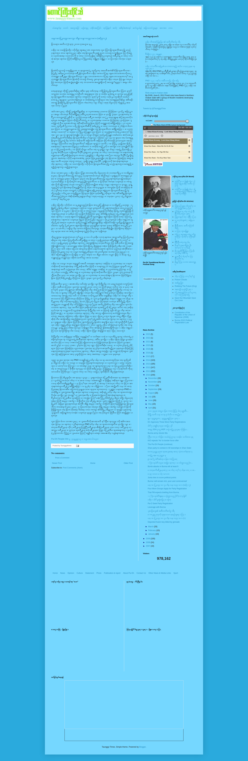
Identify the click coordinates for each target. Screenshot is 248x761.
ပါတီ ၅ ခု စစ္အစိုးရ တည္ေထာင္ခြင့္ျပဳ (160, 426)
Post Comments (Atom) (73, 468)
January (151, 534)
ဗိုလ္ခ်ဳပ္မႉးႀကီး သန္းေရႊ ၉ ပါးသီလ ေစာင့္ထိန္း (165, 414)
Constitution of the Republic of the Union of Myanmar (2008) (185, 314)
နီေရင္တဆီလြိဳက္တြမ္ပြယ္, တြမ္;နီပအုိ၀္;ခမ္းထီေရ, (185, 252)
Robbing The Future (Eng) (186, 286)
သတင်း (65, 28)
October (151, 385)
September (153, 389)
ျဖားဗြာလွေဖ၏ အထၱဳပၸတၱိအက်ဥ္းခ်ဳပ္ (161, 511)
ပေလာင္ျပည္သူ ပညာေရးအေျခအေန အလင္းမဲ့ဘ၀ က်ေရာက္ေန (170, 451)
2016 (148, 353)
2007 (148, 546)
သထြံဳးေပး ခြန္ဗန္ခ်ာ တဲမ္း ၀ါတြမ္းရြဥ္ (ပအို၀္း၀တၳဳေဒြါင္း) (185, 183)
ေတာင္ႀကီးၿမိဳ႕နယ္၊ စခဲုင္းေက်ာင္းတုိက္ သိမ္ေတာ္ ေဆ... (172, 470)
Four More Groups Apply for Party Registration (167, 489)
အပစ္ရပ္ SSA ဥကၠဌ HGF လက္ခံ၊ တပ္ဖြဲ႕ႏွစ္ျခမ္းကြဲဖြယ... (168, 429)
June (150, 400)
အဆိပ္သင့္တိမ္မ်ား (179, 283)
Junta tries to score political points (162, 477)
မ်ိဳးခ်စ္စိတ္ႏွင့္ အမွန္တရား (153, 54)
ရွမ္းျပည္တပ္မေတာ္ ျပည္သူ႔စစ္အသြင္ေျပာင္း (164, 418)
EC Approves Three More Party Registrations (167, 422)
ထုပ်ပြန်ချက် (107, 28)
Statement (89, 573)
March (151, 526)
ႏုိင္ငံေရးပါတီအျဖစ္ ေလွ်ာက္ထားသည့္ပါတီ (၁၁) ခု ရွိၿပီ (167, 496)
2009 (148, 538)
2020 (148, 345)
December (153, 378)
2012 (148, 367)
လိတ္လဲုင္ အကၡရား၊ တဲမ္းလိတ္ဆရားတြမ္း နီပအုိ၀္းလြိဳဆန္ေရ (185, 236)
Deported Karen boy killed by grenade (164, 522)
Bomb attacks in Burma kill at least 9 (163, 466)
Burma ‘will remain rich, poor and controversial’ (167, 481)
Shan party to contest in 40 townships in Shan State (169, 448)
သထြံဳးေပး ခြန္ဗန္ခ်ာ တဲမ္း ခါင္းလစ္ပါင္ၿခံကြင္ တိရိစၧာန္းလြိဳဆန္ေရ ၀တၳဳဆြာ (185, 191)
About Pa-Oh (128, 573)
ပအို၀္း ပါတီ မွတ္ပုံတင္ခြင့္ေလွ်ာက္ (159, 500)
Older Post (128, 463)
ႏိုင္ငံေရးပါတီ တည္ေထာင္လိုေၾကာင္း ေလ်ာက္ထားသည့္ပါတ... (170, 463)
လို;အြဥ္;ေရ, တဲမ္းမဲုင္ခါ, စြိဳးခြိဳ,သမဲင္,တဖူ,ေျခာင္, (185, 212)
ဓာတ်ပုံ (115, 28)
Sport (176, 573)
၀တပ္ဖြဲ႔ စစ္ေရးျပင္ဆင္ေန (157, 455)
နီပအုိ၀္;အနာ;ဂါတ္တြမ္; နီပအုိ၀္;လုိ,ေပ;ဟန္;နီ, (183, 246)
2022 (148, 338)
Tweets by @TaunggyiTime (154, 108)
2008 (148, 542)
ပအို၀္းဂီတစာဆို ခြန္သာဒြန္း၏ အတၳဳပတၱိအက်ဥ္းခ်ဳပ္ (162, 42)
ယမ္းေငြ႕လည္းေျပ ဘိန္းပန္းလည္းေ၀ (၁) (167, 518)
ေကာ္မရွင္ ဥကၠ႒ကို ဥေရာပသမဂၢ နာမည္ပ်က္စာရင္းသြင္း (167, 514)
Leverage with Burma (157, 507)
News (62, 573)
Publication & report (112, 573)
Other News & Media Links (160, 573)
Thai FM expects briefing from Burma (163, 492)
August (151, 393)
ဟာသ (170, 28)
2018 (148, 349)
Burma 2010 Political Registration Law (183, 321)
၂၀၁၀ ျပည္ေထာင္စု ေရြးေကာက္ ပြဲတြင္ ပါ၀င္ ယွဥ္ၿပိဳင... (168, 411)
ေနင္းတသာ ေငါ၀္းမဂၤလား (159, 474)
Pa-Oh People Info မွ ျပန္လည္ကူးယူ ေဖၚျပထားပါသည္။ (74, 439)
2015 (148, 356)
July (150, 397)
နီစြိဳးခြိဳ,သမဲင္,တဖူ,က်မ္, (182, 242)
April (150, 408)
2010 (148, 375)
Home (92, 463)
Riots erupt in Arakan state (156, 93)
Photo (98, 573)
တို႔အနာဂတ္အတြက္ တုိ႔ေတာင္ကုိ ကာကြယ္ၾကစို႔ (185, 293)
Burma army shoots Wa (157, 433)
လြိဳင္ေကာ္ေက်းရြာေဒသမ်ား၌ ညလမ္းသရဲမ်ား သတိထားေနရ (170, 437)
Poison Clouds (181, 280)
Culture (80, 573)
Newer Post (57, 463)
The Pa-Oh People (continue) (160, 444)
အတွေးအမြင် (74, 28)
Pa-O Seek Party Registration (160, 503)
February (152, 530)
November (153, 382)
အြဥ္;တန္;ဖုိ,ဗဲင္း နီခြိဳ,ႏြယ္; (185, 217)
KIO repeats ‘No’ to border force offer (163, 440)
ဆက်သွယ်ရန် (137, 28)
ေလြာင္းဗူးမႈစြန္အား (182, 231)
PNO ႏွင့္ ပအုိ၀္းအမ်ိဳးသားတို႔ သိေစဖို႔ (162, 81)
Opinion (71, 573)
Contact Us (141, 573)
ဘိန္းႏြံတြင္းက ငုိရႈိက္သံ (185, 276)
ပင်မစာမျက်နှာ (56, 28)
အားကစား (163, 28)
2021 (148, 342)
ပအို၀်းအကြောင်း (95, 28)
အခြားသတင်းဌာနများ (150, 28)
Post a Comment (62, 458)
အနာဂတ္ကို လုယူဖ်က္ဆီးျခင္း (184, 289)
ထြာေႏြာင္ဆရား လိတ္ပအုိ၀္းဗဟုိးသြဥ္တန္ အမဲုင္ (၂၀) (185, 207)
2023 (148, 334)
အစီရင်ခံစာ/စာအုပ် (125, 28)
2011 (148, 371)
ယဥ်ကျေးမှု (84, 28)
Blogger (142, 747)
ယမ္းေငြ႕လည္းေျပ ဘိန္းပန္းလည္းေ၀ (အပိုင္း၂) (79, 38)
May (150, 404)
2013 (148, 364)
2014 (148, 360)
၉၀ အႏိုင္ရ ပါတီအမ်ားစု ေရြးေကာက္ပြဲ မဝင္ (162, 459)
